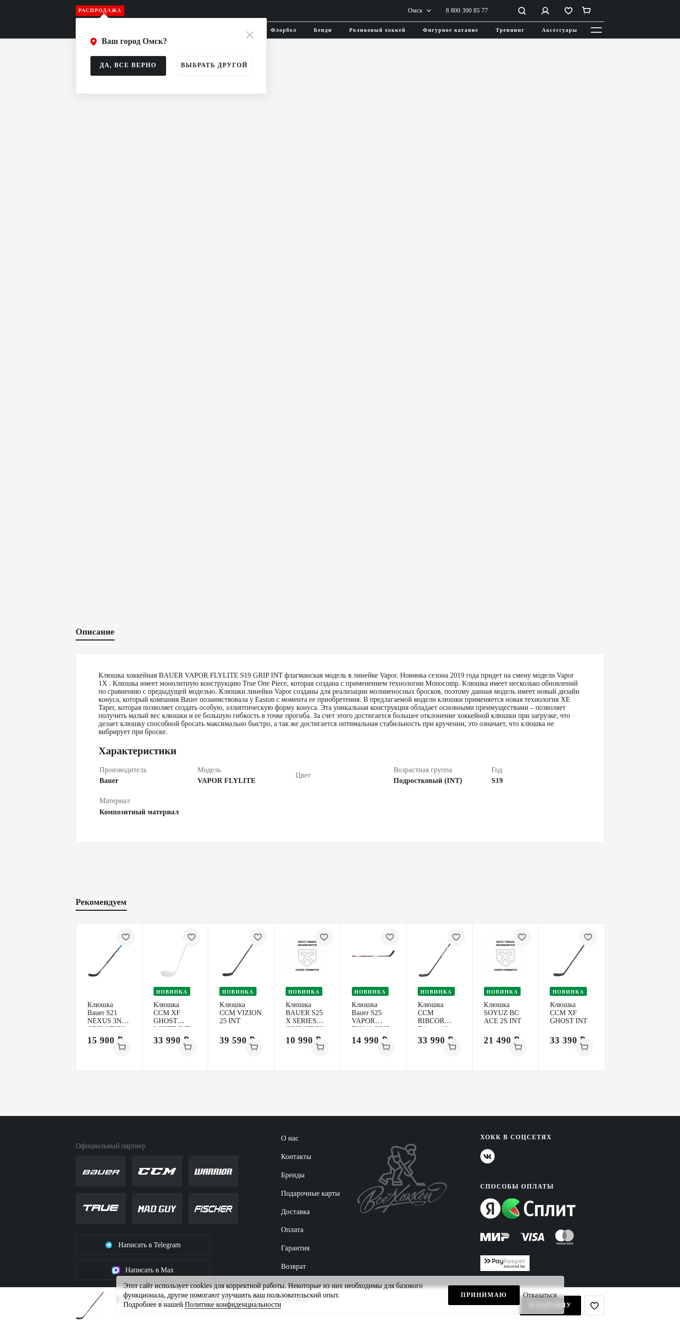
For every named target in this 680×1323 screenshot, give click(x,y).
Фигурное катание (451, 30)
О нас (290, 1138)
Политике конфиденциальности (233, 1304)
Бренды (293, 1175)
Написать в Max (143, 1270)
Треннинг (510, 30)
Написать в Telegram (143, 1245)
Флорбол (284, 30)
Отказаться (540, 1295)
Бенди (323, 30)
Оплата (292, 1229)
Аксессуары (559, 30)
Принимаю (484, 1295)
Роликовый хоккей (377, 30)
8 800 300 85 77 (467, 10)
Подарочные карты (310, 1193)
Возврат (293, 1266)
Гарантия (295, 1248)
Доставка (295, 1211)
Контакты (296, 1156)
